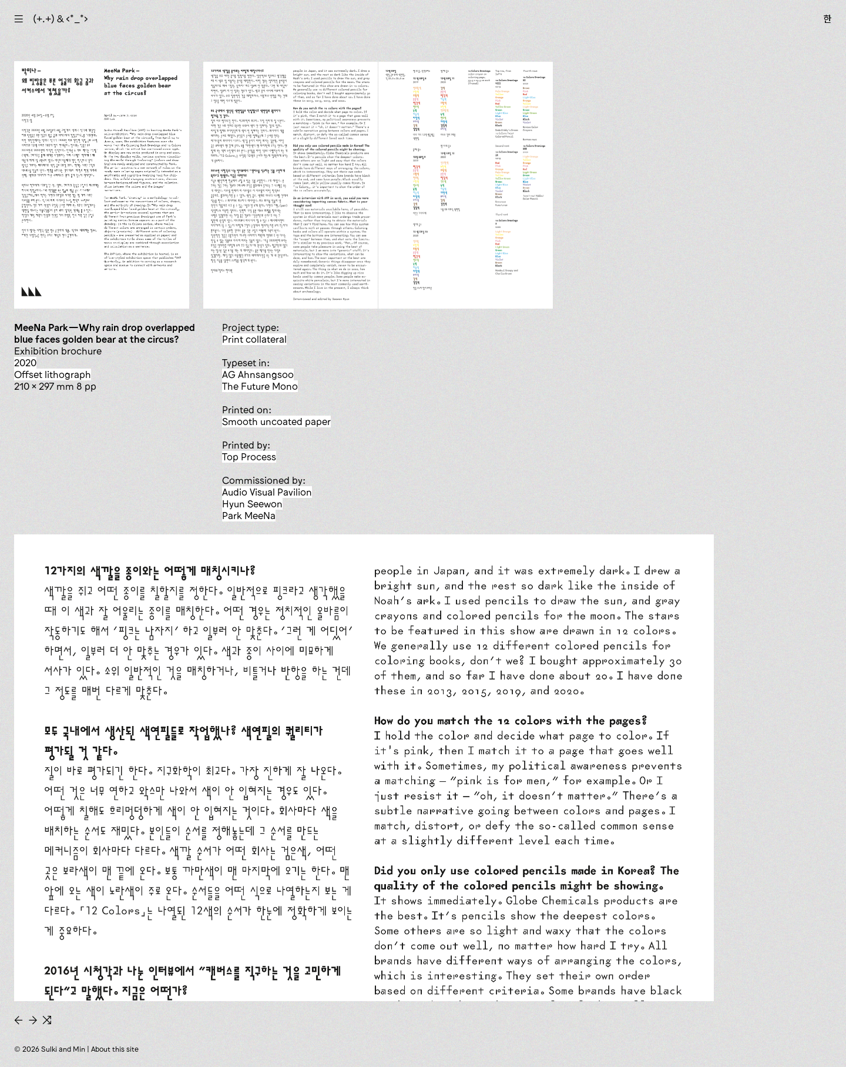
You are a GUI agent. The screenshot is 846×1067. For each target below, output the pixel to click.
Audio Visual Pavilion (267, 492)
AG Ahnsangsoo (258, 374)
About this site (115, 1049)
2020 (25, 363)
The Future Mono (260, 386)
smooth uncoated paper (276, 421)
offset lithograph (52, 374)
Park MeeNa (249, 515)
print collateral (254, 339)
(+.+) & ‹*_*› (60, 19)
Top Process (249, 457)
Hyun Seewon (252, 504)
